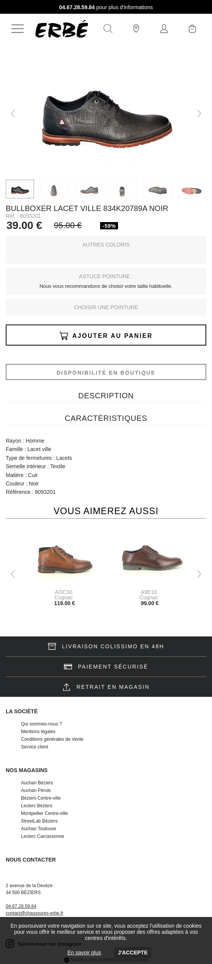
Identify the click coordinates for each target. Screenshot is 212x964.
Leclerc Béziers (36, 805)
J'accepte (132, 952)
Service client (34, 747)
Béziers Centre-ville (41, 798)
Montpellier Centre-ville (44, 813)
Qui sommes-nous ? (41, 724)
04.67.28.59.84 (77, 7)
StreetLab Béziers (39, 821)
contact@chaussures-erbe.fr (34, 913)
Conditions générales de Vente (52, 739)
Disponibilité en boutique (106, 373)
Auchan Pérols (36, 790)
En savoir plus (84, 952)
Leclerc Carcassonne (42, 836)
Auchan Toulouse (38, 828)
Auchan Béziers (37, 782)
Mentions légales (38, 731)
